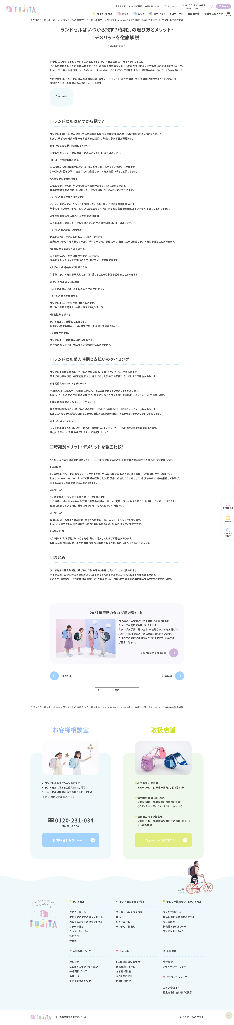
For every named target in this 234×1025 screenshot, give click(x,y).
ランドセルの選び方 (73, 20)
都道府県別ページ (213, 13)
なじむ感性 (169, 922)
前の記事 (167, 676)
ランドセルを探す (228, 534)
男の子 (141, 13)
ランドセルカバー (78, 932)
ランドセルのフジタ (193, 1017)
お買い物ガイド (152, 6)
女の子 (124, 13)
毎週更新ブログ (78, 972)
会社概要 (168, 962)
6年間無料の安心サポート (130, 962)
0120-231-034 (74, 820)
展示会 (120, 917)
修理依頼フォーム (125, 967)
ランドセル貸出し (125, 927)
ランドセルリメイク (173, 932)
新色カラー (75, 936)
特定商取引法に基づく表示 (177, 993)
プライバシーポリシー (175, 967)
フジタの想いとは (170, 6)
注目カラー (75, 941)
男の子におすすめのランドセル (86, 922)
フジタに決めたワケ (80, 981)
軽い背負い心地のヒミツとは (178, 917)
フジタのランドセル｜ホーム (45, 20)
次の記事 (67, 676)
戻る (117, 690)
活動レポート (76, 976)
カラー (160, 13)
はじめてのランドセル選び (83, 967)
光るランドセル (105, 13)
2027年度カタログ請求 (153, 653)
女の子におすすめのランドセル (86, 917)
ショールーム (178, 13)
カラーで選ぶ (76, 927)
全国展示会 (194, 13)
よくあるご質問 (135, 6)
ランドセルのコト (96, 20)
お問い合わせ (123, 981)
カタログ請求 (228, 507)
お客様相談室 (119, 6)
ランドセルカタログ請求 (129, 912)
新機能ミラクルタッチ (175, 927)
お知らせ (74, 962)
